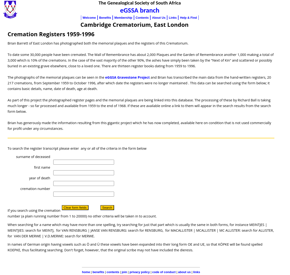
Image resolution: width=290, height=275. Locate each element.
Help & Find (188, 17)
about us (184, 272)
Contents (142, 17)
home (86, 272)
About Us (158, 17)
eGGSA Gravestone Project (127, 77)
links (196, 272)
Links (173, 17)
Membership (123, 17)
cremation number (35, 188)
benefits (98, 272)
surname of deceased (33, 156)
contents (113, 272)
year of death (39, 178)
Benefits (105, 17)
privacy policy (139, 272)
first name (42, 167)
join (124, 272)
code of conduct (164, 272)
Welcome (89, 17)
